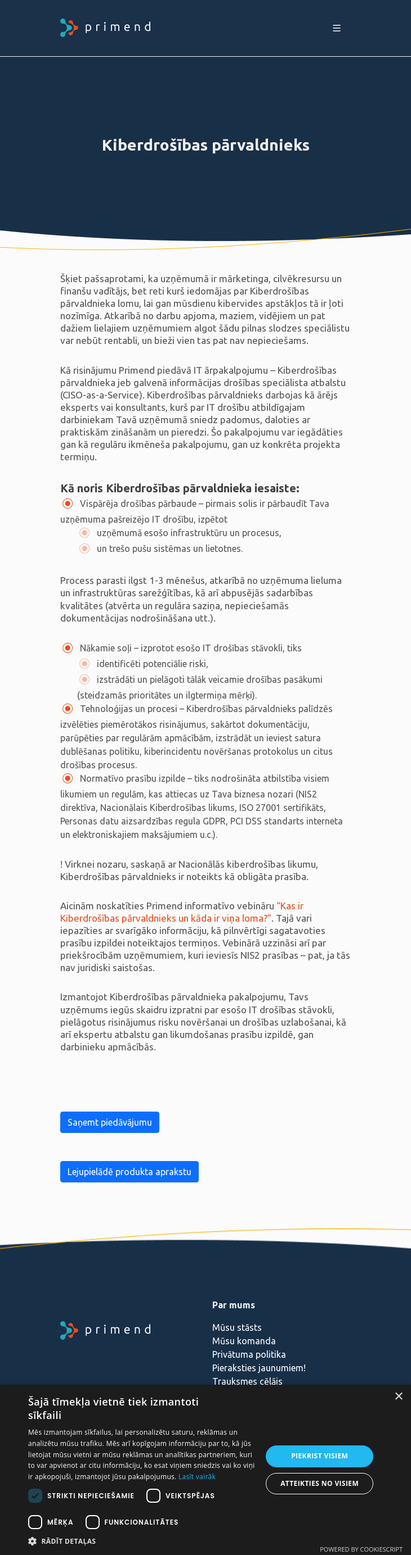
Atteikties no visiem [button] (319, 1483)
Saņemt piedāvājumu (110, 1122)
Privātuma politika (249, 1354)
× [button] (398, 1397)
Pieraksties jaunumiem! (259, 1368)
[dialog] (205, 1470)
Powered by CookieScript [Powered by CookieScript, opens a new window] (361, 1549)
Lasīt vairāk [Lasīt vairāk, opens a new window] (197, 1476)
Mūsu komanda (244, 1341)
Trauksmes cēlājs (247, 1381)
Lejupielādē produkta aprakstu (129, 1172)
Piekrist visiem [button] (319, 1456)
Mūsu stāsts (237, 1327)
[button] (141, 1541)
